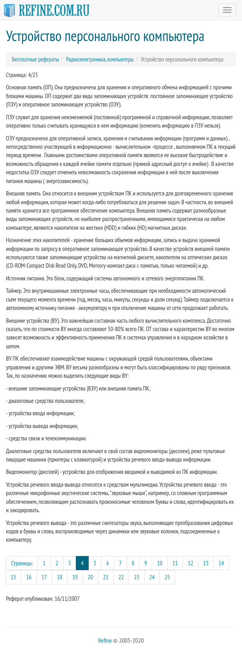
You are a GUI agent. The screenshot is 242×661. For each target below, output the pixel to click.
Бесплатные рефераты (35, 59)
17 (44, 577)
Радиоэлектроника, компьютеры (99, 59)
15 (13, 577)
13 (206, 563)
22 (121, 577)
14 (221, 563)
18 (60, 577)
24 (152, 577)
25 (167, 577)
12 (190, 563)
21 (106, 577)
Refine (105, 640)
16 (29, 577)
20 (90, 577)
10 (160, 563)
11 (175, 563)
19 (75, 577)
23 (136, 577)
